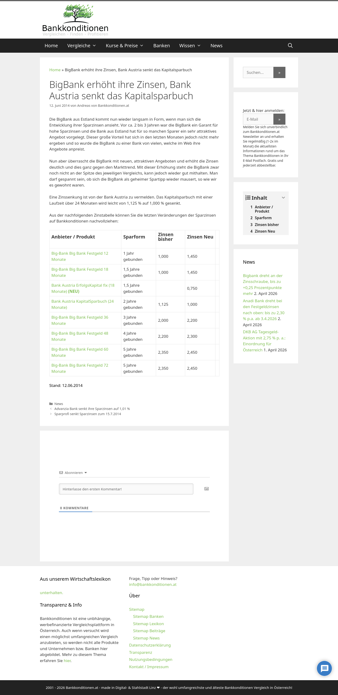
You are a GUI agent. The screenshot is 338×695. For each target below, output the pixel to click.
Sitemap (136, 609)
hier (67, 660)
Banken (161, 45)
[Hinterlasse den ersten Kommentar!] (126, 489)
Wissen (192, 46)
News (217, 45)
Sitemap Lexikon (148, 623)
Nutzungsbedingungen (151, 659)
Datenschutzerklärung (150, 645)
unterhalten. (51, 592)
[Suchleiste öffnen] (290, 46)
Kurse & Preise (127, 46)
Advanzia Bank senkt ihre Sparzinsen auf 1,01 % (92, 408)
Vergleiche (84, 46)
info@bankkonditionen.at (153, 584)
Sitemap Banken (148, 616)
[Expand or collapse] (283, 198)
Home (51, 45)
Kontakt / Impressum (149, 666)
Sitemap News (146, 638)
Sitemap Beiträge (149, 630)
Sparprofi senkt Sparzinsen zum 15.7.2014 (87, 414)
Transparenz (140, 652)
